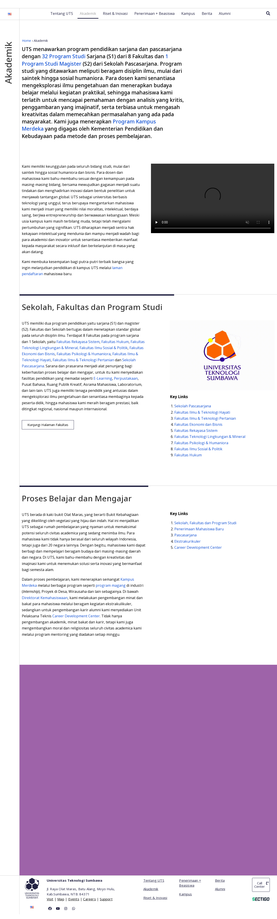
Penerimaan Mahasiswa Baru (199, 533)
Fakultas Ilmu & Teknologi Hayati (202, 417)
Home (26, 45)
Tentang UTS (61, 18)
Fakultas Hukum (115, 346)
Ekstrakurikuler (187, 546)
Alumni (224, 18)
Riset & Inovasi (115, 18)
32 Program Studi (63, 61)
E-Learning (102, 383)
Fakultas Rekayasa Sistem (78, 346)
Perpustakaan (126, 383)
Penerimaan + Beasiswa (154, 18)
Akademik (88, 18)
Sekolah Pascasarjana (192, 410)
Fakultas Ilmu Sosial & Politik (104, 352)
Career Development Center (76, 620)
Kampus (188, 18)
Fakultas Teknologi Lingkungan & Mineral (209, 441)
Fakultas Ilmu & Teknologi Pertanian (84, 364)
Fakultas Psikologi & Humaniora (84, 358)
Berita (207, 18)
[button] (48, 429)
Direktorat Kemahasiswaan (45, 602)
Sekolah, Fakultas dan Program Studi (205, 527)
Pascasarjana (185, 540)
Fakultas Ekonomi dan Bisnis (198, 429)
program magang (111, 590)
